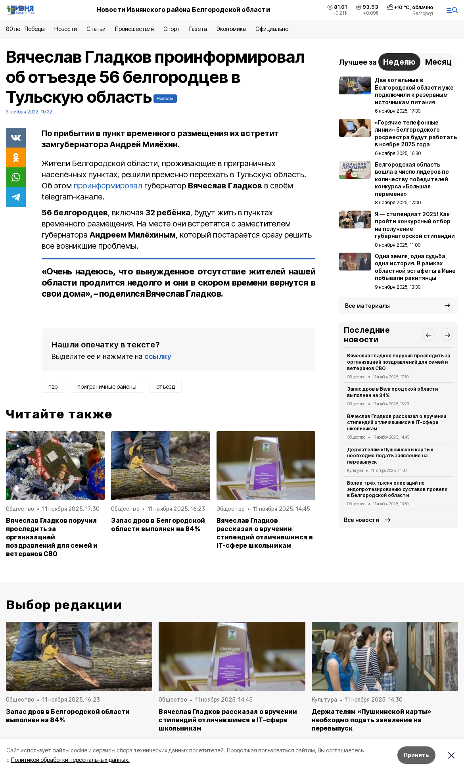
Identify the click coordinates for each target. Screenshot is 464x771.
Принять (416, 755)
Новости (65, 28)
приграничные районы (106, 386)
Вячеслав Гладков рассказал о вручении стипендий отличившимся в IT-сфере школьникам (265, 533)
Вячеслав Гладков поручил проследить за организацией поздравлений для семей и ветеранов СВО (52, 537)
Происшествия (134, 28)
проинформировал (109, 185)
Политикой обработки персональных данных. (70, 759)
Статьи (95, 28)
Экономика (231, 28)
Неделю (399, 62)
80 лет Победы (25, 28)
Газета (198, 28)
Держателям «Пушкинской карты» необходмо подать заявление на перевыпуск (390, 456)
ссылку (157, 356)
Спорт (171, 28)
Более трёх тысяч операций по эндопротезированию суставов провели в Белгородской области (397, 489)
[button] (428, 334)
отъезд (165, 386)
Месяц (438, 62)
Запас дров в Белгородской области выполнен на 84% (158, 525)
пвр (53, 386)
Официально (271, 28)
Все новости (361, 519)
